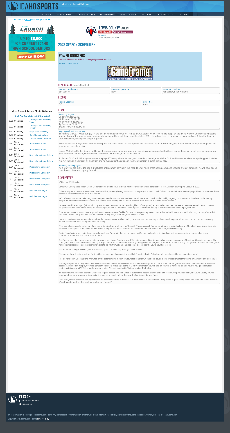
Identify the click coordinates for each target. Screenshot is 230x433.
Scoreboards (63, 14)
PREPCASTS (146, 14)
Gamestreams (128, 14)
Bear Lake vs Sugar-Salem (41, 155)
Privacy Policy (43, 419)
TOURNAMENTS (107, 14)
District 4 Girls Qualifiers (40, 138)
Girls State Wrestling (38, 135)
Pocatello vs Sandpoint (39, 167)
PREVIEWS (184, 14)
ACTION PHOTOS (166, 14)
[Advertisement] (32, 84)
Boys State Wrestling (38, 131)
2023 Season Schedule (76, 44)
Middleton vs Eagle (38, 190)
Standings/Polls (85, 14)
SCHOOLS (46, 14)
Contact (102, 35)
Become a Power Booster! (69, 63)
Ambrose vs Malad (37, 143)
